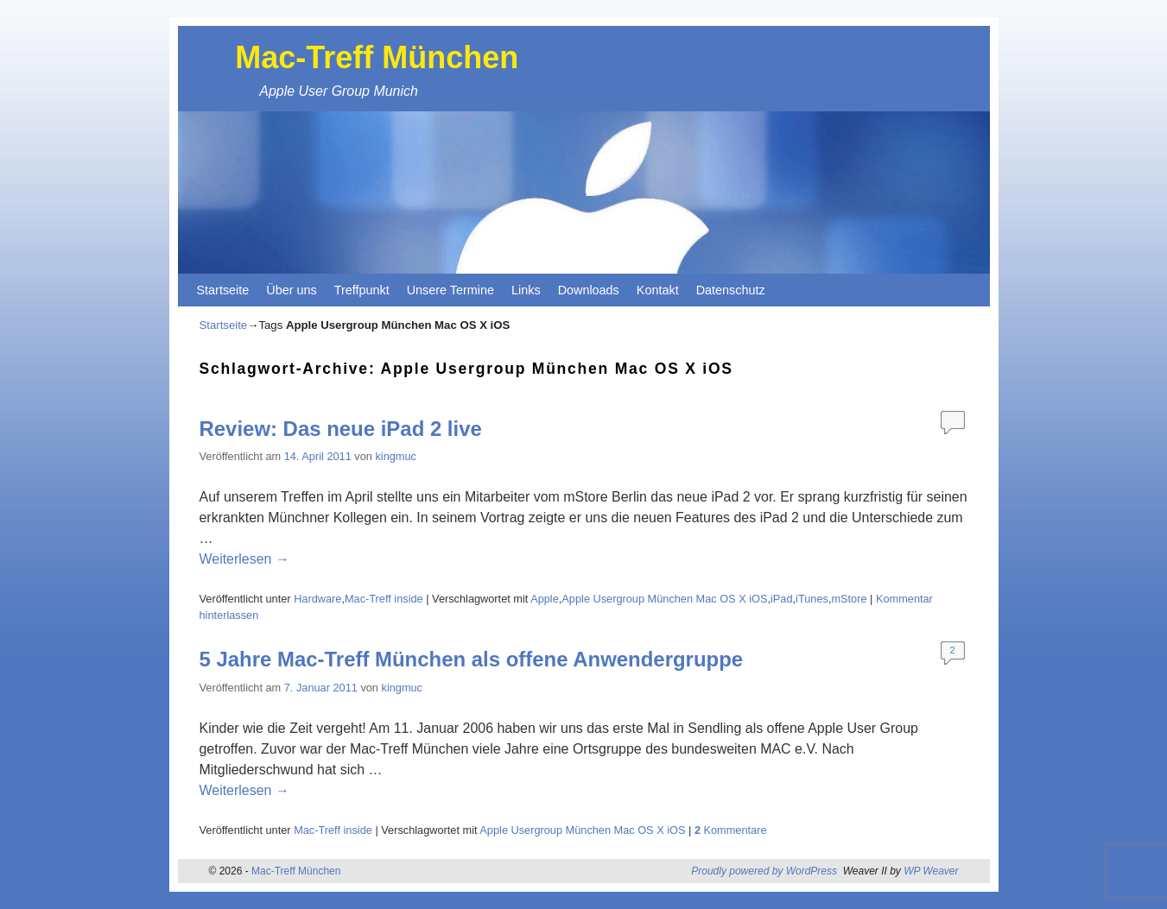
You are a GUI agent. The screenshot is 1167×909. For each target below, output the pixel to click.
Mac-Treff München (376, 57)
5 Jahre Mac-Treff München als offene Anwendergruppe (472, 659)
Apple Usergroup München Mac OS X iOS (664, 598)
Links (526, 290)
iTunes (812, 598)
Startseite (223, 290)
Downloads (588, 290)
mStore (848, 598)
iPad (782, 598)
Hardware (317, 598)
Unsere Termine (450, 290)
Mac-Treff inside (384, 598)
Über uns (291, 290)
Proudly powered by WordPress (764, 871)
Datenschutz (730, 290)
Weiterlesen (244, 559)
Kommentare (730, 830)
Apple (544, 598)
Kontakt (658, 290)
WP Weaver (931, 871)
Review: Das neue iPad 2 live (341, 428)
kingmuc (395, 456)
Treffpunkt (362, 290)
